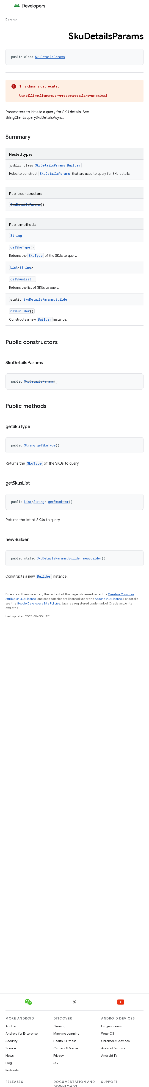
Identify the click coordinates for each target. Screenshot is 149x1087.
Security (11, 1041)
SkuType (36, 255)
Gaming (59, 1026)
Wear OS (107, 1033)
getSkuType (20, 247)
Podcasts (12, 1070)
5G (55, 1063)
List (14, 267)
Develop (11, 19)
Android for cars (113, 1048)
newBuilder (20, 311)
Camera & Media (65, 1048)
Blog (9, 1063)
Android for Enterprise (22, 1033)
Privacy (58, 1055)
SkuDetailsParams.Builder (57, 165)
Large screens (111, 1026)
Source (11, 1048)
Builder (44, 319)
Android (11, 1026)
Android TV (109, 1055)
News (10, 1055)
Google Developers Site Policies (38, 603)
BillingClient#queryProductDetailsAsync (60, 95)
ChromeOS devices (115, 1041)
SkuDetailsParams (50, 57)
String (16, 235)
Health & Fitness (64, 1041)
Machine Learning (66, 1033)
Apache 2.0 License (108, 599)
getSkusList (20, 279)
